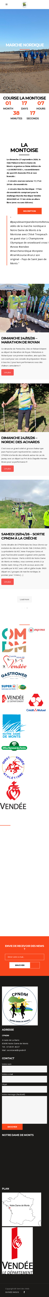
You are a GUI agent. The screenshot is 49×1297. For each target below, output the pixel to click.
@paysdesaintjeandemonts (26, 222)
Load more (24, 599)
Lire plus (7, 372)
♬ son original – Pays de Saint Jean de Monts (28, 259)
